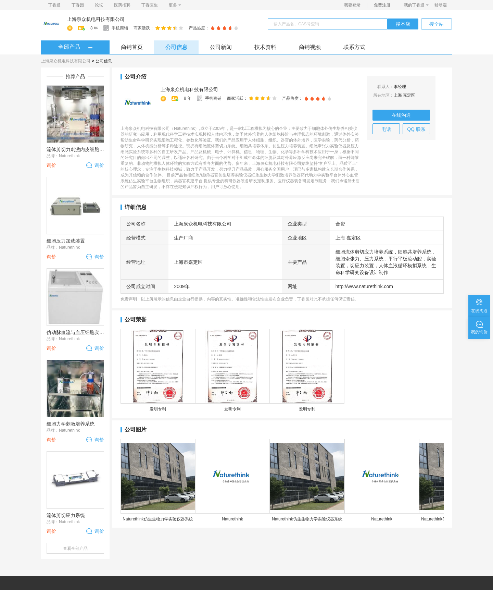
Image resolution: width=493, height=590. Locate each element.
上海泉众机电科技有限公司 (96, 19)
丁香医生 (149, 5)
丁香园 (78, 5)
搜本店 (403, 24)
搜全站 (436, 24)
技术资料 (265, 47)
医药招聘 (122, 5)
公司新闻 (221, 47)
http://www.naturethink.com (364, 286)
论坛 (99, 5)
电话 (386, 129)
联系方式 (354, 47)
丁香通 (54, 5)
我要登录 (352, 5)
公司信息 (176, 47)
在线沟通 (401, 115)
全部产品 (69, 47)
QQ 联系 (416, 129)
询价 (99, 165)
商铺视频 (310, 47)
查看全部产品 (75, 548)
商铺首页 (132, 47)
